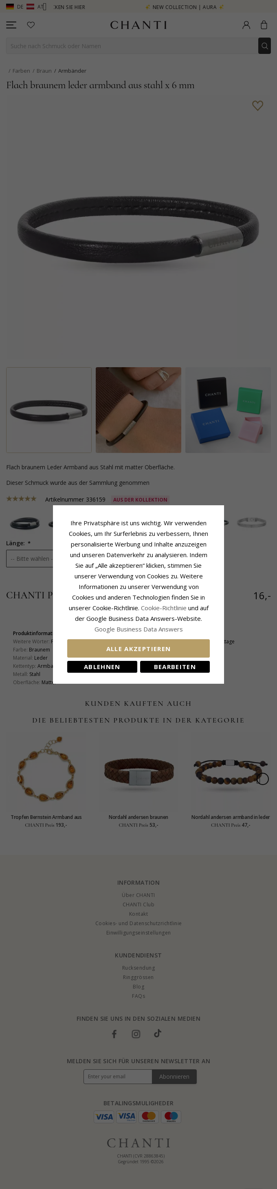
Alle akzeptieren (138, 649)
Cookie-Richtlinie (164, 608)
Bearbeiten (175, 667)
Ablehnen (102, 667)
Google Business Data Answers (139, 629)
